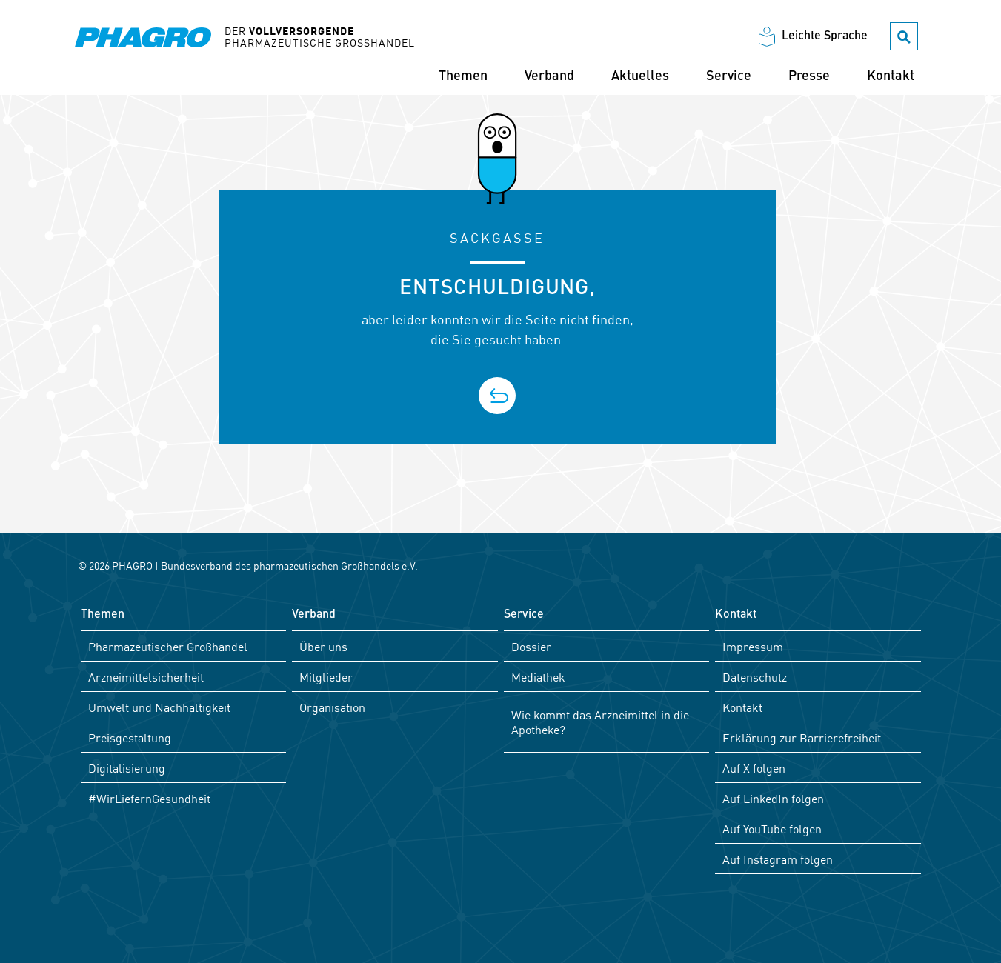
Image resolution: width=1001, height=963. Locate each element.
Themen (463, 76)
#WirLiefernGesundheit (149, 798)
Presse (809, 76)
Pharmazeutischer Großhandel (167, 646)
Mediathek (538, 676)
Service (728, 76)
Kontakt (890, 76)
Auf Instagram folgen (777, 858)
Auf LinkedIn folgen (773, 798)
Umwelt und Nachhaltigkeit (159, 707)
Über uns (323, 646)
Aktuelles (640, 76)
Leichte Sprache (825, 36)
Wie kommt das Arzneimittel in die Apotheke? (600, 721)
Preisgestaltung (129, 737)
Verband (549, 76)
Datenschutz (754, 676)
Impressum (752, 646)
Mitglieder (326, 676)
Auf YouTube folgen (772, 828)
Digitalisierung (126, 767)
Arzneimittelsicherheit (146, 676)
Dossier (531, 646)
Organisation (332, 707)
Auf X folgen (753, 767)
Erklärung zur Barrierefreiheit (801, 737)
